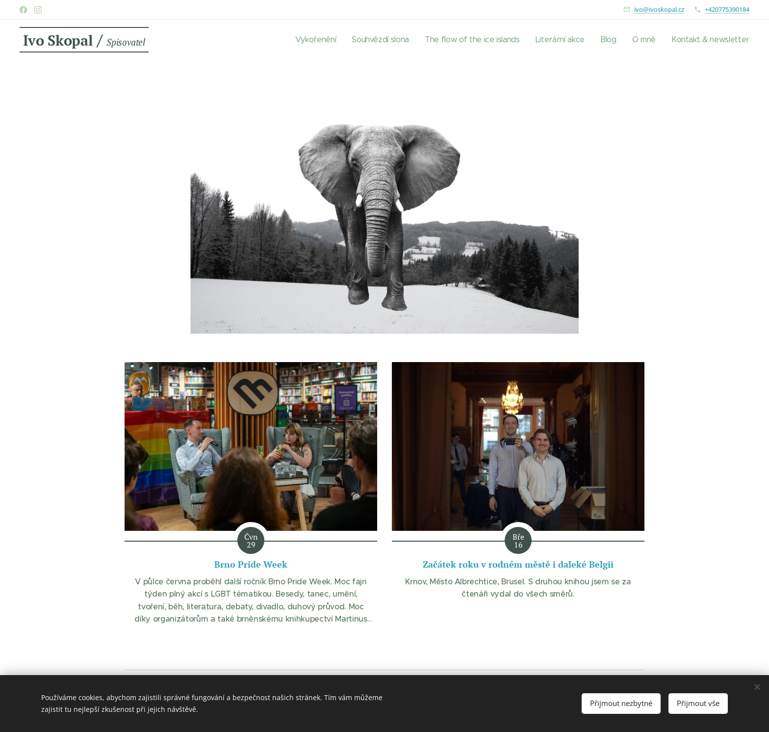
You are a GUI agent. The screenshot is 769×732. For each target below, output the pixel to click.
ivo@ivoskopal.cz (659, 9)
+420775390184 (727, 9)
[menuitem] (319, 39)
